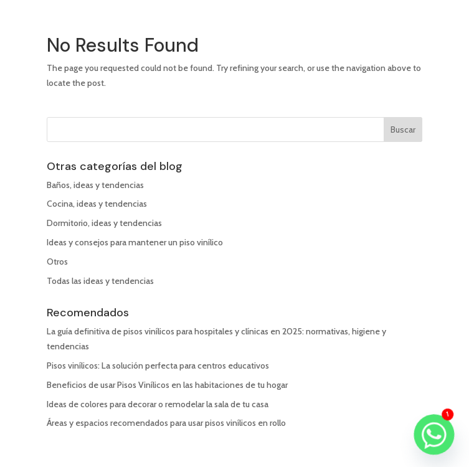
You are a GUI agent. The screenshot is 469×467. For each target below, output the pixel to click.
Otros (57, 261)
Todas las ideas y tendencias (100, 280)
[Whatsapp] (434, 434)
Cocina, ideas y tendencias (97, 203)
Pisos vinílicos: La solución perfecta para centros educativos (158, 365)
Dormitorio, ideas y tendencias (104, 223)
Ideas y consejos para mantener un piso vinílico (135, 242)
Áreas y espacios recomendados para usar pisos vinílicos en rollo (166, 422)
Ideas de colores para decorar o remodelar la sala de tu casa (157, 404)
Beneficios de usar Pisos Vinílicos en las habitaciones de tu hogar (167, 384)
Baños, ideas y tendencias (95, 185)
